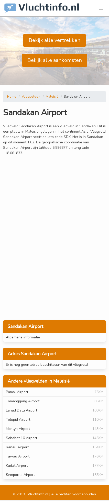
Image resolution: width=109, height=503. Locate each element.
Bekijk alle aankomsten (54, 60)
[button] (101, 8)
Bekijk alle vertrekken (54, 40)
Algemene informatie (23, 337)
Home (11, 97)
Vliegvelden (31, 97)
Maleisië (52, 97)
